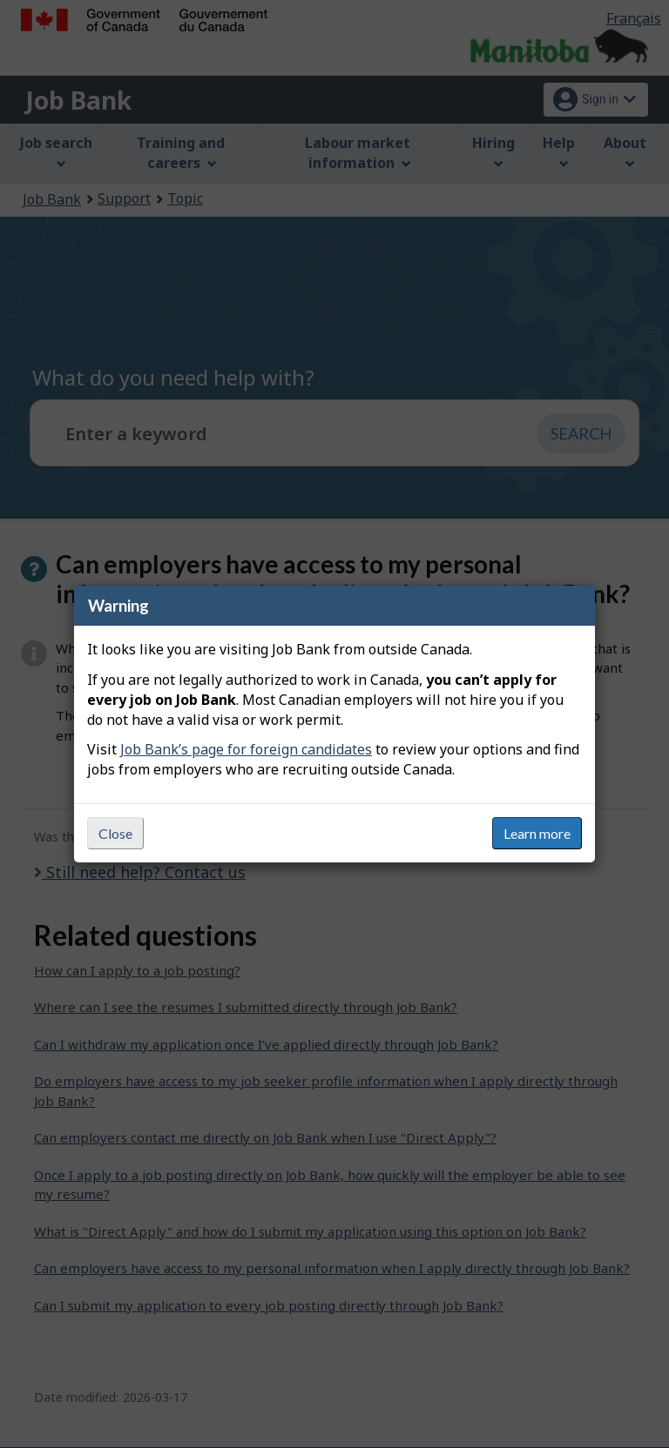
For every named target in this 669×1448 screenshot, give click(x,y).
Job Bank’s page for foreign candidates (246, 749)
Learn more (537, 833)
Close (115, 833)
